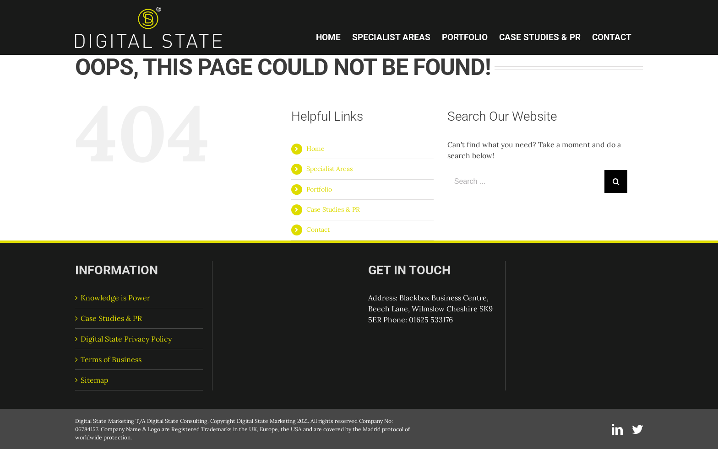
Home (315, 148)
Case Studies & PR (333, 209)
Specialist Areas (329, 169)
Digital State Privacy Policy (126, 338)
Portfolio (319, 189)
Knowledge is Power (115, 297)
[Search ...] (525, 181)
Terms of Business (111, 359)
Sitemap (95, 380)
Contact (318, 229)
